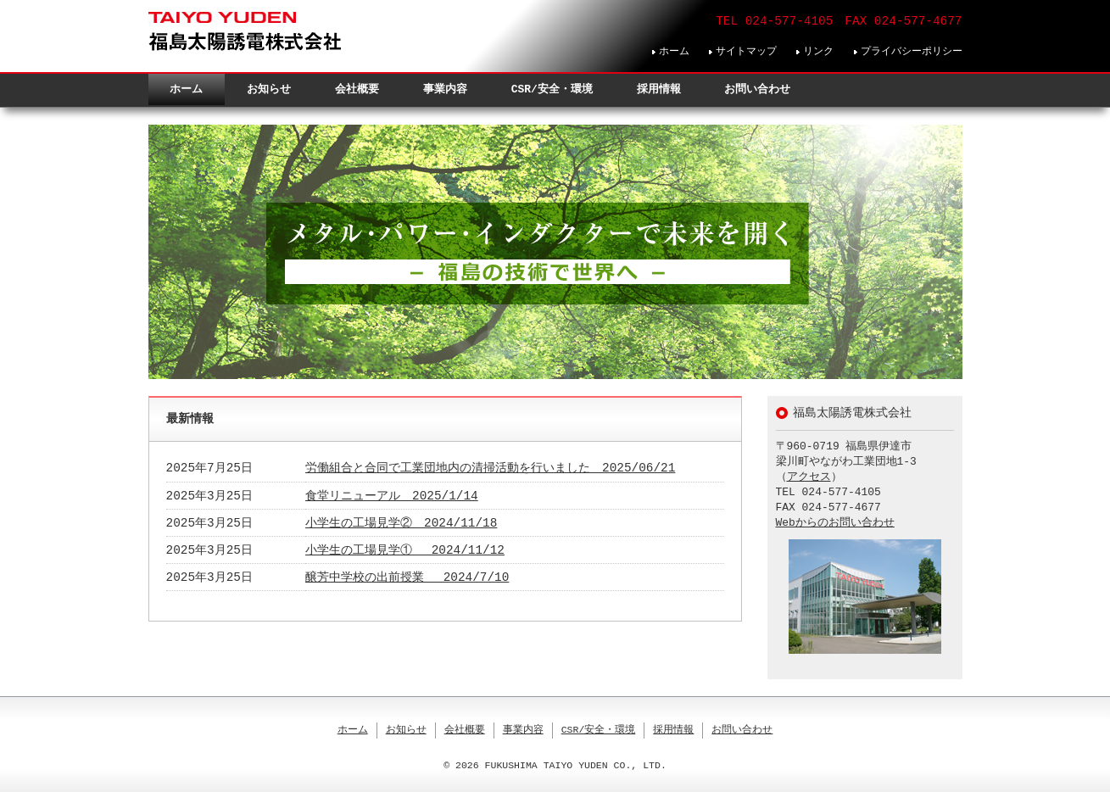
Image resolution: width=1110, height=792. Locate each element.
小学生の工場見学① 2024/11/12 (405, 551)
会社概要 (357, 89)
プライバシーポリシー (911, 51)
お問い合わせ (757, 89)
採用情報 (659, 89)
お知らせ (269, 89)
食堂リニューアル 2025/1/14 (391, 496)
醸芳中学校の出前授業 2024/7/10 (407, 578)
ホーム (674, 51)
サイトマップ (746, 51)
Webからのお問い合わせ (835, 523)
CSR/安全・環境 (552, 89)
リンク (818, 51)
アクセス (809, 477)
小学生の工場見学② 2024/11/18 (401, 524)
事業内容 (445, 89)
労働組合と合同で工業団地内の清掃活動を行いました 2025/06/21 (490, 468)
